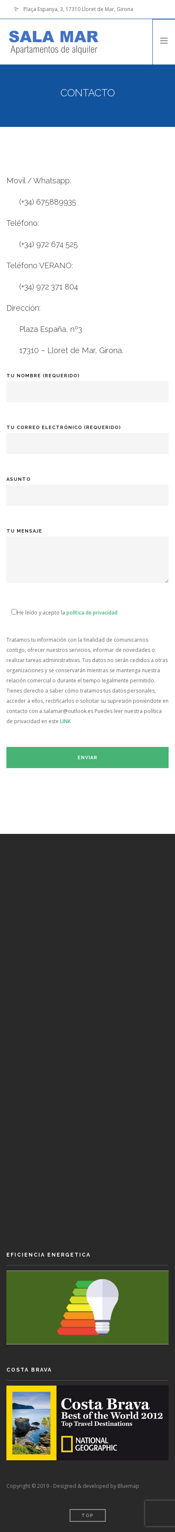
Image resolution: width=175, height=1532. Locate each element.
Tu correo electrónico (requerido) (87, 435)
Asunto (87, 487)
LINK (65, 721)
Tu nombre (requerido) (87, 384)
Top (87, 1515)
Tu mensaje (87, 561)
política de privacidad (92, 612)
